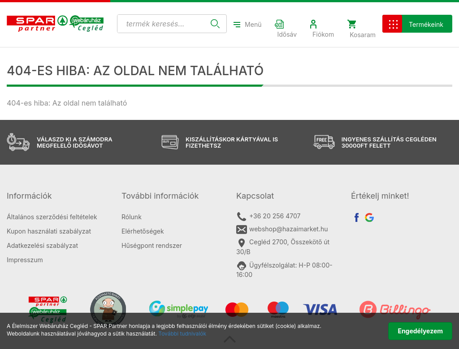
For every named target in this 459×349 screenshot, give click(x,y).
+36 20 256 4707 (268, 216)
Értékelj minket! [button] (380, 195)
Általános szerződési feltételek (52, 217)
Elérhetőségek (142, 231)
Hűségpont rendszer (151, 245)
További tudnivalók (182, 333)
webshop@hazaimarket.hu (282, 229)
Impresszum (25, 260)
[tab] (57, 196)
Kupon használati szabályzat (49, 231)
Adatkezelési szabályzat (42, 245)
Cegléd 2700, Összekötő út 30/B (282, 246)
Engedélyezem (420, 331)
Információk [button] (29, 195)
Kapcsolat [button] (255, 195)
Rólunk (131, 217)
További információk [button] (160, 195)
